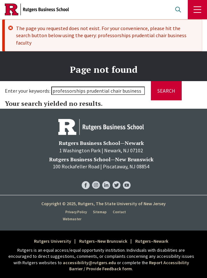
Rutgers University (52, 241)
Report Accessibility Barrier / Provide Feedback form (129, 266)
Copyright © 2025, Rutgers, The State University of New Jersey (103, 203)
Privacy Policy (76, 212)
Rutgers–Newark (151, 241)
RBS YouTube (127, 179)
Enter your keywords (27, 91)
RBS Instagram (96, 179)
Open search (178, 9)
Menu (197, 9)
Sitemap (100, 212)
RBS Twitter (116, 179)
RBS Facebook (86, 179)
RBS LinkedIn (106, 179)
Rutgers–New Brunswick (103, 241)
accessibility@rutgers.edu (89, 262)
